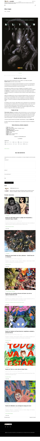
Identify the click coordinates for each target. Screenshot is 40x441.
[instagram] (33, 2)
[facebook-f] (32, 2)
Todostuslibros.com (22, 142)
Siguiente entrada (32, 421)
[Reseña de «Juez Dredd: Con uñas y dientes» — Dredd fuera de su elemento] (20, 247)
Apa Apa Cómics (8, 381)
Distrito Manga (8, 417)
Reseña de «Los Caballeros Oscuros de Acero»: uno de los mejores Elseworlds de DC (18, 299)
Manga (13, 232)
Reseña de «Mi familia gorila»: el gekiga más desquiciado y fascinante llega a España (19, 224)
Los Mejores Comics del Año (15, 307)
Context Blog (32, 436)
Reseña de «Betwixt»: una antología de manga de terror (18, 410)
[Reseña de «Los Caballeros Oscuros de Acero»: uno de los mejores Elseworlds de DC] (20, 284)
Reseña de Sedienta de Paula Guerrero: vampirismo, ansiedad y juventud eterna (19, 337)
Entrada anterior (7, 421)
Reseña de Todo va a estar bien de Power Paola (16, 374)
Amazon (20, 144)
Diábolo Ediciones (8, 232)
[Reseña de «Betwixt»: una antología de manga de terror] (20, 396)
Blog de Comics (20, 2)
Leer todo (7, 234)
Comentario (6, 165)
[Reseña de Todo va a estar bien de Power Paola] (20, 359)
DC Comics (7, 307)
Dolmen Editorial (8, 269)
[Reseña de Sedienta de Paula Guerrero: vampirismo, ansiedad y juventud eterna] (20, 322)
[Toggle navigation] (4, 7)
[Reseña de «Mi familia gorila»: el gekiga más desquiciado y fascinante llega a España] (17, 211)
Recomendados (9, 296)
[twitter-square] (10, 431)
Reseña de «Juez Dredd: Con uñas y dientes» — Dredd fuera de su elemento (20, 262)
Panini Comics (7, 154)
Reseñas (20, 76)
